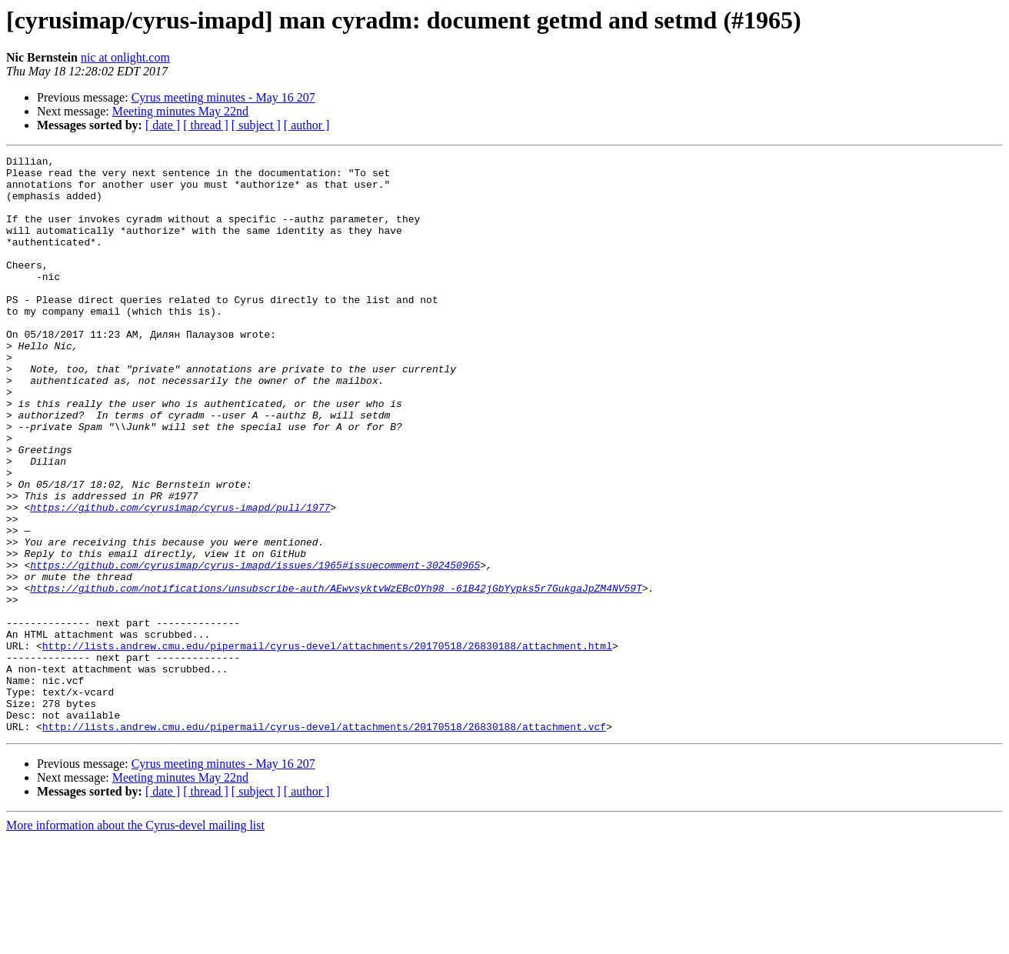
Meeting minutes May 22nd (180, 111)
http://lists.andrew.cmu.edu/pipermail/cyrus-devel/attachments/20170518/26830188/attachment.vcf (324, 842)
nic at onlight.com (125, 57)
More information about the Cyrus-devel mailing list (135, 940)
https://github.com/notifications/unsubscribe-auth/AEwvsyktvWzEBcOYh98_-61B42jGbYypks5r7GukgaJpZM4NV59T (336, 675)
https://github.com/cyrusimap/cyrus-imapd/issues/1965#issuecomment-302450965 (255, 648)
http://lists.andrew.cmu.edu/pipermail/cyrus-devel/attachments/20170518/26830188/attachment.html (327, 745)
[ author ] (307, 125)
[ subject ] (256, 125)
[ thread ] (205, 125)
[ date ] (162, 125)
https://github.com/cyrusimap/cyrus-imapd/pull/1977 (180, 578)
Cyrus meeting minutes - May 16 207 (223, 97)
